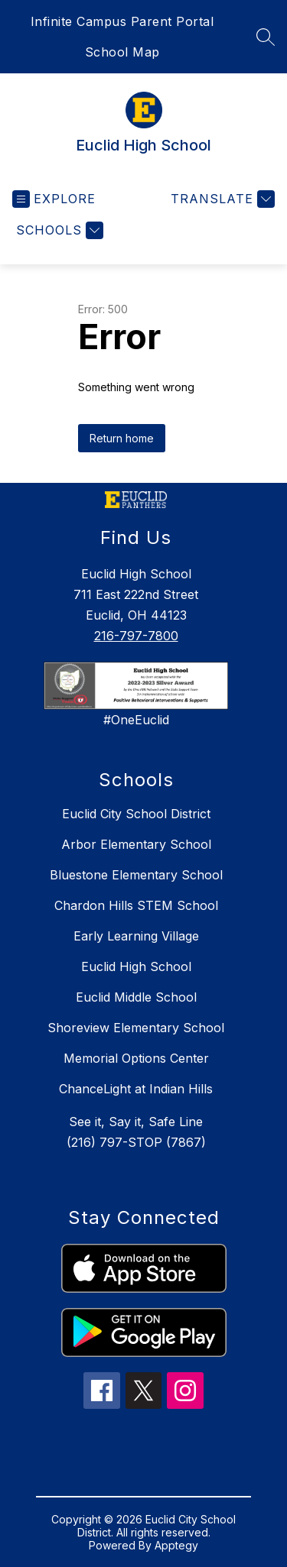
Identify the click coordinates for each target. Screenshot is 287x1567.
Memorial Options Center (136, 1058)
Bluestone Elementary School (136, 874)
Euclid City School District (136, 813)
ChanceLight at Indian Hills (136, 1088)
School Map (122, 52)
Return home (122, 438)
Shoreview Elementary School (135, 1027)
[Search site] (265, 37)
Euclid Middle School (136, 997)
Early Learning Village (136, 936)
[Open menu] (54, 199)
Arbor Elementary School (136, 844)
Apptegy (176, 1545)
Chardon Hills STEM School (136, 905)
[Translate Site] (221, 199)
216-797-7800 (136, 635)
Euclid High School (136, 966)
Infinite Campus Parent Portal (122, 21)
